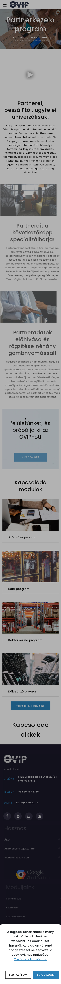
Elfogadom (46, 975)
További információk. (30, 959)
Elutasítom (18, 975)
